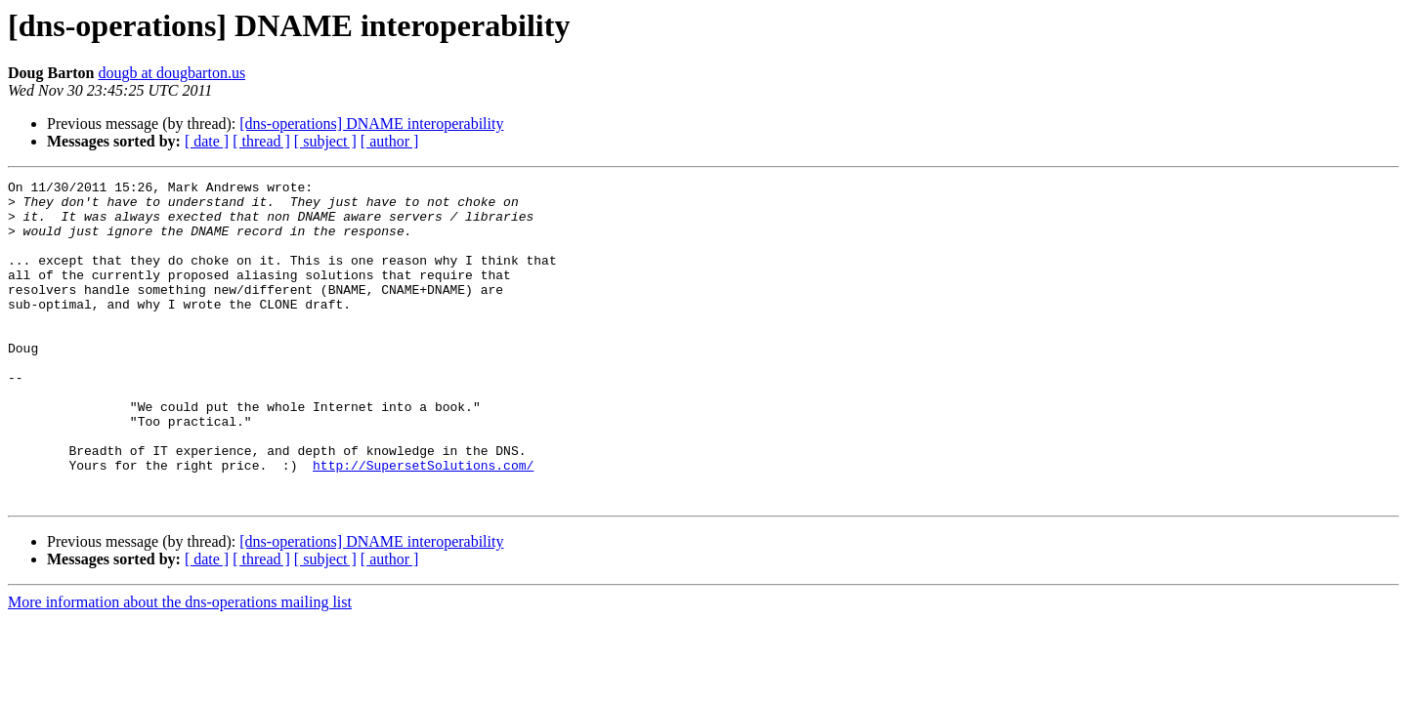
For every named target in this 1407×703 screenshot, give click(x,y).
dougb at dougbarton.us (171, 72)
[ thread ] (261, 141)
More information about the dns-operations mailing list (180, 666)
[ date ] (207, 141)
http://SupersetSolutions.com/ (423, 523)
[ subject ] (325, 141)
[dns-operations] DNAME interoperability (371, 123)
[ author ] (390, 141)
